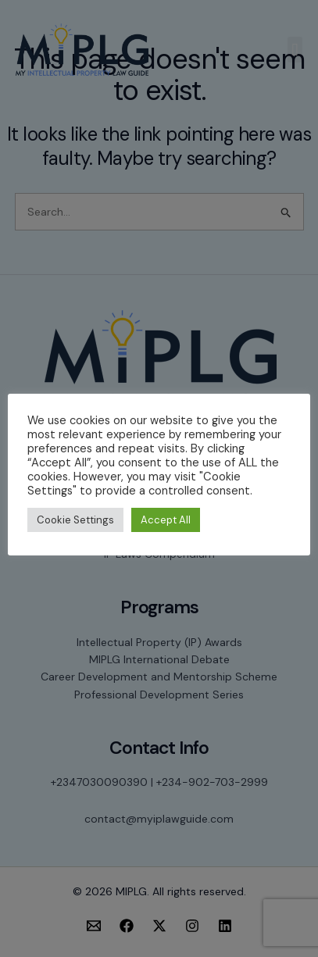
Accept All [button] (166, 520)
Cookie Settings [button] (75, 520)
